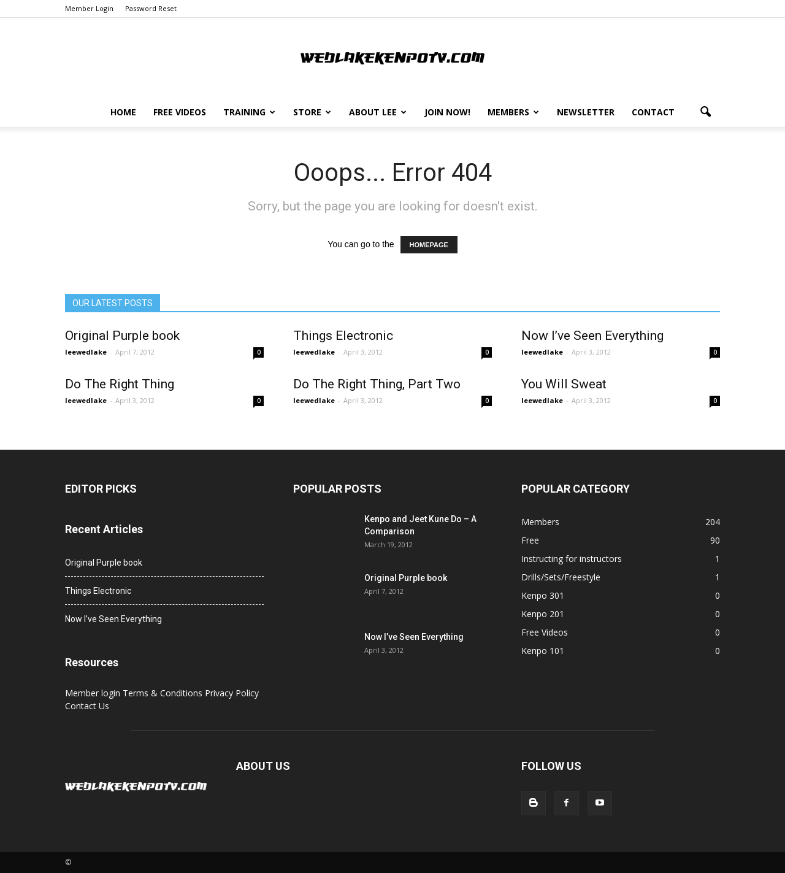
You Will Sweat (564, 384)
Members (513, 112)
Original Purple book (122, 335)
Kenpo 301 (542, 595)
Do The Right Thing (119, 384)
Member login (94, 693)
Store (312, 112)
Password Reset (151, 8)
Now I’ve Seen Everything (592, 335)
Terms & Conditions (164, 693)
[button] (705, 112)
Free (530, 540)
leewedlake (86, 351)
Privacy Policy (232, 693)
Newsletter (586, 112)
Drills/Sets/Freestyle (560, 577)
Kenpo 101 (542, 650)
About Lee (378, 112)
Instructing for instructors (571, 558)
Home (123, 112)
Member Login (89, 8)
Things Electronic (343, 335)
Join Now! (447, 112)
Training (249, 112)
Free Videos (179, 112)
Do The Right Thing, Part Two (377, 384)
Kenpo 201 (542, 614)
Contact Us (87, 706)
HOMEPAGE (429, 244)
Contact (653, 112)
